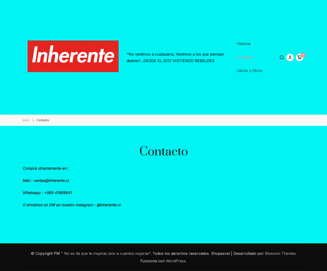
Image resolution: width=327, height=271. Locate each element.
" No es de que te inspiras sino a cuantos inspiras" (106, 253)
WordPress (176, 261)
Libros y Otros (249, 70)
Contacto (245, 57)
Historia (243, 43)
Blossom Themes (280, 253)
